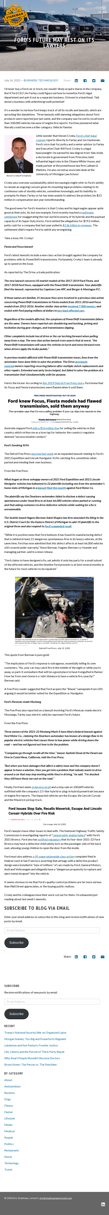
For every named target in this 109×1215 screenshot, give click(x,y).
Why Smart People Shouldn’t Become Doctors (32, 1058)
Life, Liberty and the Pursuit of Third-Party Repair (34, 1051)
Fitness (8, 1105)
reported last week (42, 453)
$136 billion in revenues (77, 225)
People (8, 1137)
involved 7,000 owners (81, 306)
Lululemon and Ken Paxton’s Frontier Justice (31, 1045)
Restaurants (11, 1150)
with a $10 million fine (45, 428)
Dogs (7, 1099)
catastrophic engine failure (69, 835)
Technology (48, 80)
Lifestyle (9, 1118)
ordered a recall (41, 787)
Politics (9, 1144)
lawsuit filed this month (51, 487)
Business (30, 80)
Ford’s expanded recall (58, 526)
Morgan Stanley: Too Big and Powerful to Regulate (35, 1039)
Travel (8, 1169)
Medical (9, 1131)
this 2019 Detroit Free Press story (63, 383)
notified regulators (49, 839)
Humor (8, 1112)
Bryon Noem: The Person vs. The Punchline (30, 1064)
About (8, 1080)
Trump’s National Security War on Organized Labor (35, 1032)
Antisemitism (12, 1086)
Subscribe (16, 942)
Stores (8, 1156)
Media (8, 1124)
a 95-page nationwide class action (53, 856)
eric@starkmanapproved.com (55, 1198)
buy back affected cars (70, 310)
